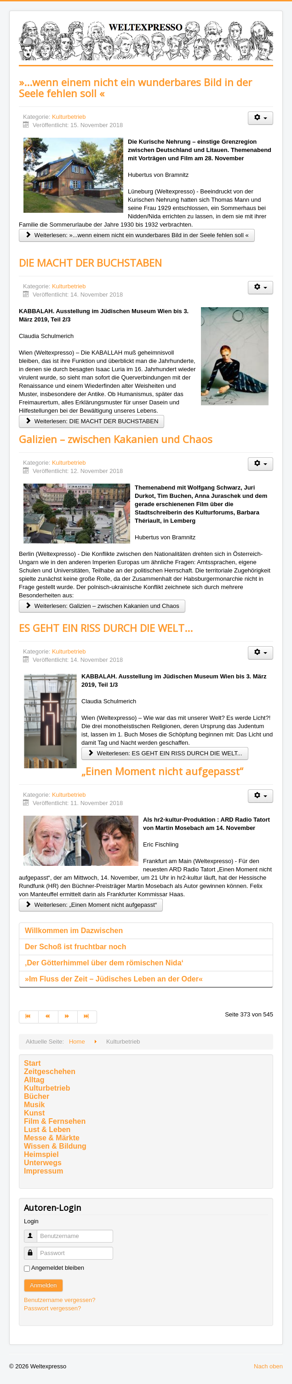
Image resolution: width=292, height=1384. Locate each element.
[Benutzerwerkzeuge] (260, 118)
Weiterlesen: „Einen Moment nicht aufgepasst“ (91, 904)
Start (32, 1063)
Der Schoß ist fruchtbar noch (75, 947)
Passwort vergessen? (52, 1308)
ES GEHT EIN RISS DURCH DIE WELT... (106, 628)
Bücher (36, 1096)
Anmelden (43, 1285)
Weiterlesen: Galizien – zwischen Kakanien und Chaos (102, 605)
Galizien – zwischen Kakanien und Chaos (115, 439)
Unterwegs (43, 1163)
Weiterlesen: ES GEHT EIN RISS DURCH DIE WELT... (164, 753)
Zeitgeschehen (49, 1071)
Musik (34, 1105)
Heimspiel (41, 1154)
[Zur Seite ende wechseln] (87, 1016)
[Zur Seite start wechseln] (29, 1016)
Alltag (34, 1080)
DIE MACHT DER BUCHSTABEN (90, 262)
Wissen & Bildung (55, 1146)
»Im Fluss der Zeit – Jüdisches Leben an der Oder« (114, 979)
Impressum (43, 1171)
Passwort (34, 1249)
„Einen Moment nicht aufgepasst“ (162, 771)
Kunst (34, 1113)
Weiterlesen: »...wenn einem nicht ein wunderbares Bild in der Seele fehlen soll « (137, 235)
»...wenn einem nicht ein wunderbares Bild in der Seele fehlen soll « (135, 87)
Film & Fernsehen (55, 1121)
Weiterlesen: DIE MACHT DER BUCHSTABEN (91, 421)
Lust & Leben (47, 1129)
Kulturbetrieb (69, 116)
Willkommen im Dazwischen (74, 930)
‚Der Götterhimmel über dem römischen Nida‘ (104, 963)
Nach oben (268, 1366)
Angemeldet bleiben (57, 1267)
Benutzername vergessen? (59, 1299)
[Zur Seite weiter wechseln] (68, 1016)
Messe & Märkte (52, 1138)
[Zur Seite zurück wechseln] (48, 1016)
